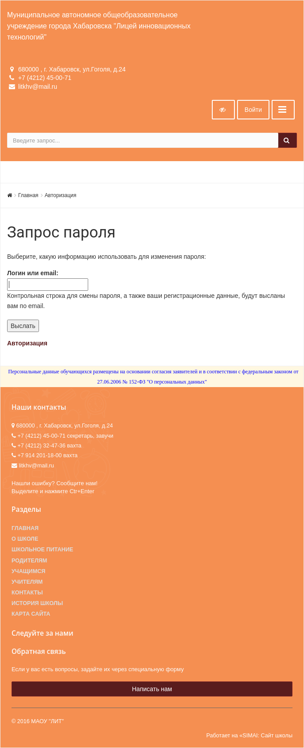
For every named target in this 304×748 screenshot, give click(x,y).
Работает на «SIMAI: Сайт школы (249, 735)
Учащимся (28, 571)
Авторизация (61, 195)
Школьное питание (42, 549)
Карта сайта (31, 614)
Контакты (27, 593)
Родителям (29, 561)
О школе (25, 539)
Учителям (27, 582)
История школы (37, 603)
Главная (28, 195)
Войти (253, 109)
